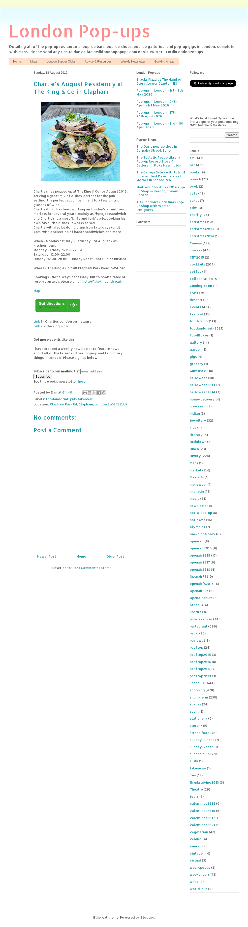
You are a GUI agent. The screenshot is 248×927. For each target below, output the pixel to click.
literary (196, 435)
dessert (196, 300)
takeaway (198, 768)
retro (194, 633)
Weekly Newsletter (133, 61)
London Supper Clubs (61, 61)
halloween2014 (202, 392)
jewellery (198, 420)
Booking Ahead (165, 61)
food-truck (199, 321)
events (195, 307)
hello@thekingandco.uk (102, 281)
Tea (193, 775)
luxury (195, 456)
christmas (198, 222)
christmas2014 (202, 236)
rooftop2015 (200, 655)
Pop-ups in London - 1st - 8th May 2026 (159, 92)
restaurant (198, 626)
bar (192, 165)
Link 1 (37, 321)
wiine (194, 882)
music (194, 498)
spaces (195, 704)
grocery (196, 364)
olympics (197, 527)
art (192, 158)
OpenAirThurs (201, 598)
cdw (193, 208)
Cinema (196, 243)
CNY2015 (197, 257)
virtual (195, 860)
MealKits (197, 477)
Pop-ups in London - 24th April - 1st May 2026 (156, 103)
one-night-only (202, 534)
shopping (197, 690)
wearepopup (200, 867)
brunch (195, 179)
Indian (195, 413)
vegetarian (199, 832)
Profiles (196, 612)
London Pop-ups (80, 31)
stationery (198, 718)
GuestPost (198, 371)
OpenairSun (199, 591)
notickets (197, 520)
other (194, 605)
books (195, 172)
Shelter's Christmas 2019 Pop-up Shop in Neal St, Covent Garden (160, 191)
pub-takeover (81, 399)
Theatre (196, 789)
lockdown (198, 442)
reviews (196, 640)
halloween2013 (202, 385)
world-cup (198, 889)
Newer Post (46, 556)
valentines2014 (202, 803)
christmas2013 (202, 229)
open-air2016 (201, 548)
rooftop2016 (200, 662)
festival (196, 314)
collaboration (201, 279)
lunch (194, 449)
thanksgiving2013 (204, 782)
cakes (194, 200)
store (194, 726)
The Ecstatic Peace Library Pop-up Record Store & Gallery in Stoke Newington (158, 161)
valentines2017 (202, 818)
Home (17, 61)
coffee (195, 271)
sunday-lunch (201, 740)
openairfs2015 (202, 584)
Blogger (147, 917)
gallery (196, 342)
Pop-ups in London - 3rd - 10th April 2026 (161, 125)
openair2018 (200, 569)
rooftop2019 (200, 676)
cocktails (197, 264)
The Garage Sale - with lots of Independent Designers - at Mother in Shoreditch (161, 176)
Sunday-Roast (201, 747)
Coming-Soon (201, 286)
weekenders (200, 874)
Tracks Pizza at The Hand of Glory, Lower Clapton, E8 (159, 81)
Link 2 (38, 326)
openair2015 (200, 555)
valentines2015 (202, 811)
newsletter (199, 506)
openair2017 (200, 562)
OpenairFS (198, 576)
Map (36, 291)
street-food (200, 733)
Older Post (115, 556)
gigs (193, 357)
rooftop (196, 647)
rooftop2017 (200, 669)
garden (196, 349)
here (81, 381)
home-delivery (202, 399)
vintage (196, 853)
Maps (33, 61)
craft (194, 293)
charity (196, 215)
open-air (197, 541)
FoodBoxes (199, 335)
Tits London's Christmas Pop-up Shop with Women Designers (160, 206)
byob (194, 186)
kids (193, 428)
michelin (197, 491)
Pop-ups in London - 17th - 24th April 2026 (157, 114)
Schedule (197, 683)
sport (194, 711)
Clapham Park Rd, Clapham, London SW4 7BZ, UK (89, 404)
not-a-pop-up (201, 513)
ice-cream (198, 406)
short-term (199, 697)
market (195, 470)
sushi (194, 761)
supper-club (200, 754)
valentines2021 (202, 825)
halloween (198, 378)
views (195, 846)
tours (194, 796)
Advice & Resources (98, 61)
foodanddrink (57, 399)
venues (196, 839)
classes (196, 250)
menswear (198, 484)
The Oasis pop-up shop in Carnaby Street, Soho (156, 148)
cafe (193, 193)
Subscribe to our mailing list (56, 371)
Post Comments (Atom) (92, 568)
